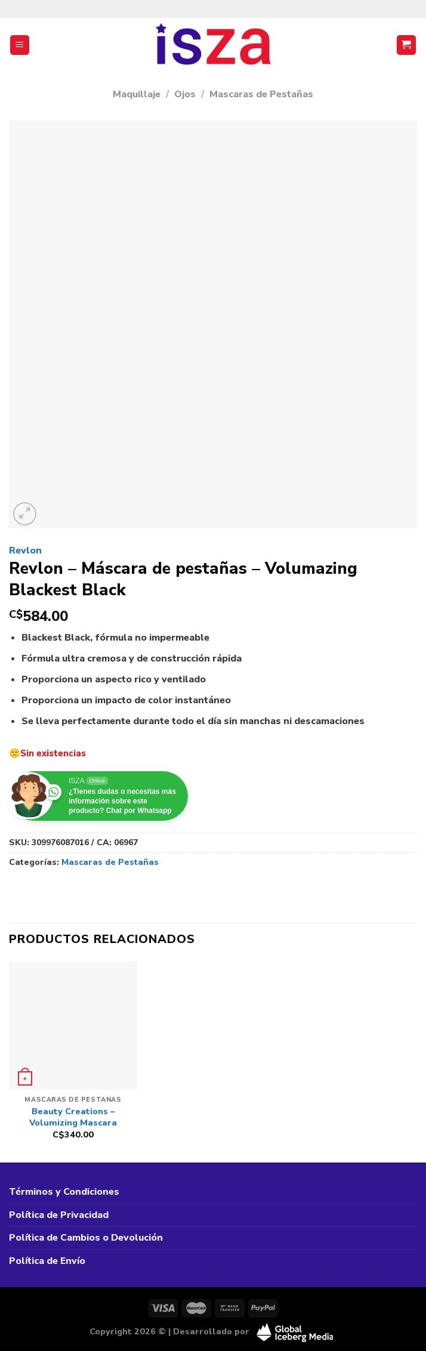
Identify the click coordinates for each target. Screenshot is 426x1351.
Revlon (25, 550)
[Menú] (20, 45)
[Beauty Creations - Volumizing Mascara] (73, 1026)
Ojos (185, 94)
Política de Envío (47, 1260)
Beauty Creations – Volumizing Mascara (73, 1117)
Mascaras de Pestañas (261, 94)
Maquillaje (136, 94)
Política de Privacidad (59, 1215)
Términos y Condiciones (64, 1191)
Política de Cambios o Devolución (86, 1237)
